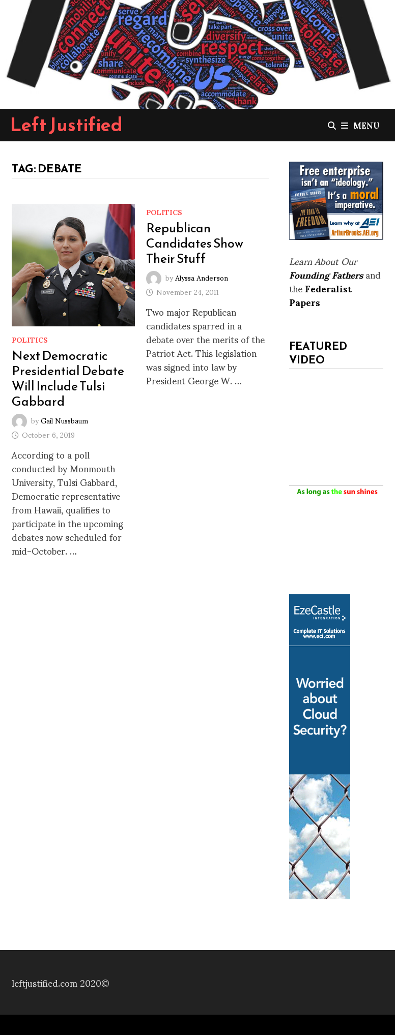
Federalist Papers (320, 295)
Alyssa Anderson (201, 276)
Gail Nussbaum (64, 420)
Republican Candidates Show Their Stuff (194, 243)
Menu (360, 125)
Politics (30, 339)
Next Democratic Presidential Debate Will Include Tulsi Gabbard (68, 378)
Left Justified (66, 124)
